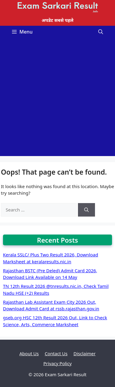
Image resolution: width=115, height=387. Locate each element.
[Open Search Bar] (100, 32)
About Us (29, 353)
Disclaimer (84, 353)
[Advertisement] (57, 98)
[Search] (86, 210)
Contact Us (56, 353)
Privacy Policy (57, 363)
